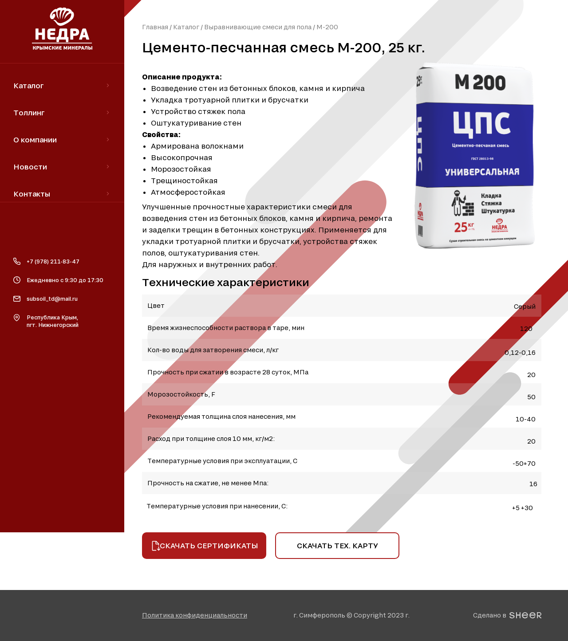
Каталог (186, 27)
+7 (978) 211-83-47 (53, 261)
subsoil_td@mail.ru (52, 298)
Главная (155, 27)
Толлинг (29, 112)
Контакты (31, 193)
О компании (35, 139)
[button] (194, 615)
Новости (30, 166)
